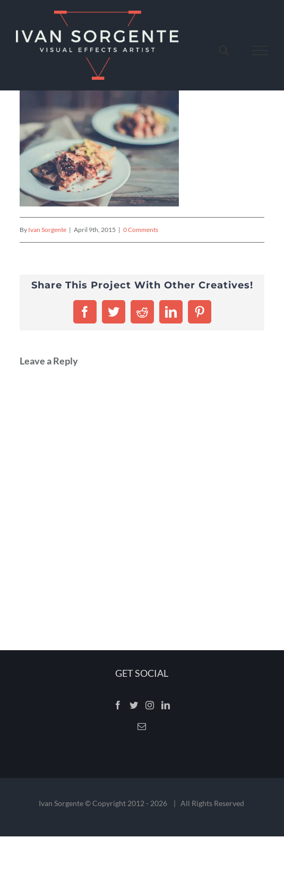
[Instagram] (149, 705)
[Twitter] (134, 705)
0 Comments (140, 230)
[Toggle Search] (224, 50)
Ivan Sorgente (47, 230)
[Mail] (141, 726)
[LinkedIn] (165, 705)
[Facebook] (118, 705)
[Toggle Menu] (260, 50)
